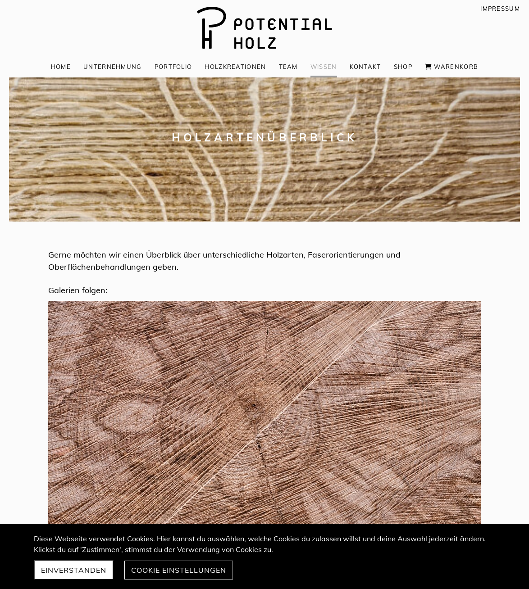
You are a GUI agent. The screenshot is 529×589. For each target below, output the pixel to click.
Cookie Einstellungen (178, 570)
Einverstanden (73, 570)
